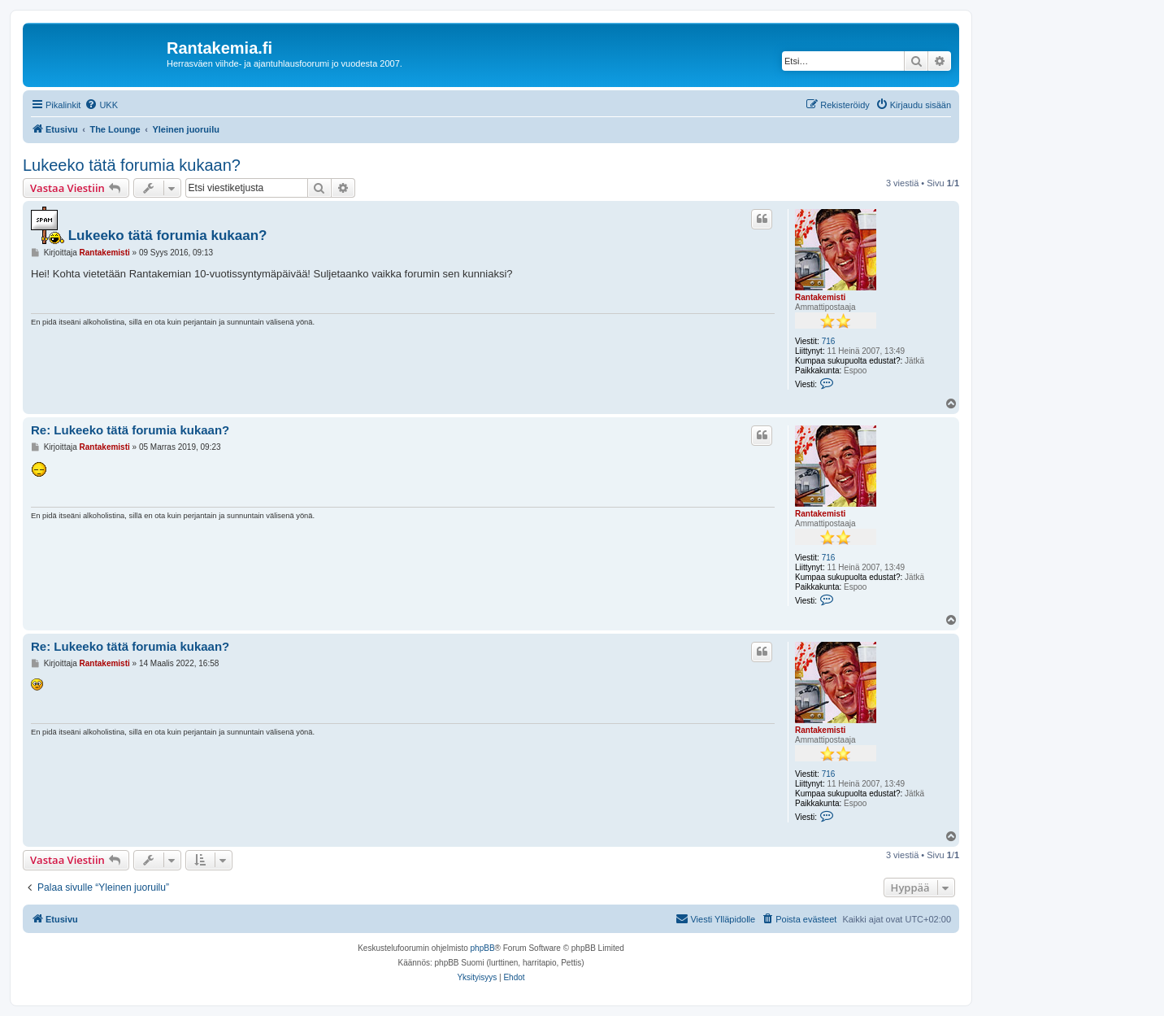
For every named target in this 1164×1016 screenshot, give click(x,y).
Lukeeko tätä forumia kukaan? (132, 165)
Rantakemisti (820, 297)
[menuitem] (101, 105)
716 (829, 341)
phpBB (483, 948)
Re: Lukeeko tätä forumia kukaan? (130, 430)
